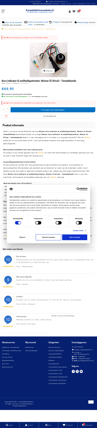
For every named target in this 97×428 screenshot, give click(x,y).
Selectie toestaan (48, 237)
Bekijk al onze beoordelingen (63, 327)
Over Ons (5, 375)
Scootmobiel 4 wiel (55, 385)
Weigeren (22, 237)
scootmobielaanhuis (19, 417)
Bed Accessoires (54, 359)
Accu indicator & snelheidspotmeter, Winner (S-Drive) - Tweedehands (30, 29)
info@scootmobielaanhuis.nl (56, 1)
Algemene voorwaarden (10, 359)
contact (23, 244)
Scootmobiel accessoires (57, 392)
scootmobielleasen (26, 415)
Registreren (29, 359)
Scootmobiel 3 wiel (55, 382)
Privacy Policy (7, 369)
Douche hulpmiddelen (56, 362)
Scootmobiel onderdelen (57, 395)
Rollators (52, 372)
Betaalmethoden (8, 372)
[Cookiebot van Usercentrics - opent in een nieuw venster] (78, 189)
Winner (8, 95)
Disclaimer (6, 365)
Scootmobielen (54, 375)
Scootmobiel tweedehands (58, 388)
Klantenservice (7, 379)
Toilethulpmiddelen (55, 369)
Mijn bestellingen (31, 362)
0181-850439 (35, 1)
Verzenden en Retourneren (12, 362)
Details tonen (78, 230)
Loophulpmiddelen (55, 365)
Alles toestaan (74, 237)
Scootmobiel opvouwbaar (58, 379)
